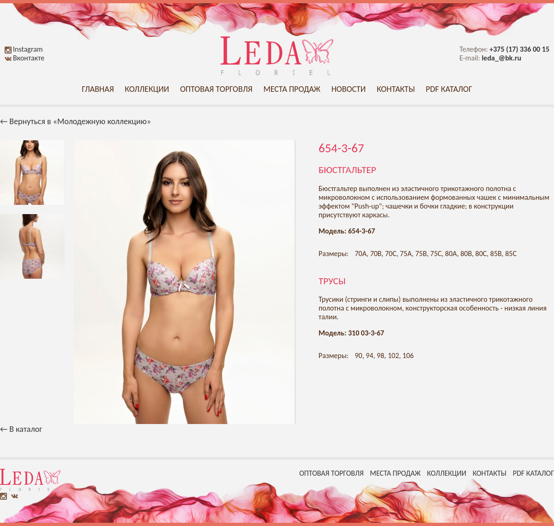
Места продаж (291, 89)
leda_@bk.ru (501, 58)
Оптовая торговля (216, 89)
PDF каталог (449, 89)
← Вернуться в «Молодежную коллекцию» (75, 121)
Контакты (396, 89)
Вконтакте (24, 58)
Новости (348, 89)
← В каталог (21, 429)
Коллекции (147, 89)
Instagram (24, 49)
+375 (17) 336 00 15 (519, 49)
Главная (98, 89)
